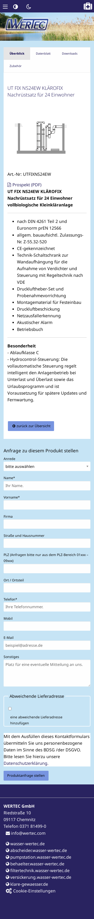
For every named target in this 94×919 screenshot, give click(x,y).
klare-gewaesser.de (27, 884)
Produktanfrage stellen (26, 775)
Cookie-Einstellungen (30, 891)
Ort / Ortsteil (14, 580)
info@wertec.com (25, 833)
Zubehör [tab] (16, 66)
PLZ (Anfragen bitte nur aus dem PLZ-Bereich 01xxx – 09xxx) (46, 557)
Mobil (8, 618)
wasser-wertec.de (25, 843)
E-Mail (9, 637)
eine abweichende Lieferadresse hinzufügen (36, 720)
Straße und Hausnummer (24, 535)
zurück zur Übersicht (33, 426)
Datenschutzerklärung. (26, 763)
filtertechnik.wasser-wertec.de (38, 870)
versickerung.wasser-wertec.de (38, 877)
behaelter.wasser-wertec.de (35, 864)
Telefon (11, 598)
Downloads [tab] (69, 53)
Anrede (9, 458)
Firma (8, 516)
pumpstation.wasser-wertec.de (38, 857)
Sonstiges (11, 656)
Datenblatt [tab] (43, 53)
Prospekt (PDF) (26, 184)
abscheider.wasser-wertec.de (36, 850)
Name (11, 477)
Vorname (12, 496)
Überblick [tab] (17, 53)
